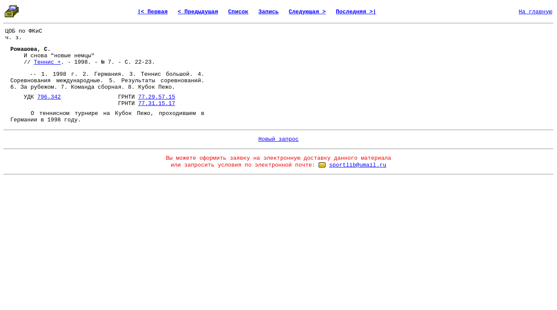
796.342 (49, 97)
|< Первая (153, 12)
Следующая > (307, 12)
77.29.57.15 (156, 97)
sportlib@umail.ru (357, 165)
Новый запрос (278, 139)
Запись (269, 12)
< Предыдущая (198, 12)
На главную (535, 12)
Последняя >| (356, 12)
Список (238, 12)
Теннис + (47, 62)
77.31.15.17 (156, 103)
